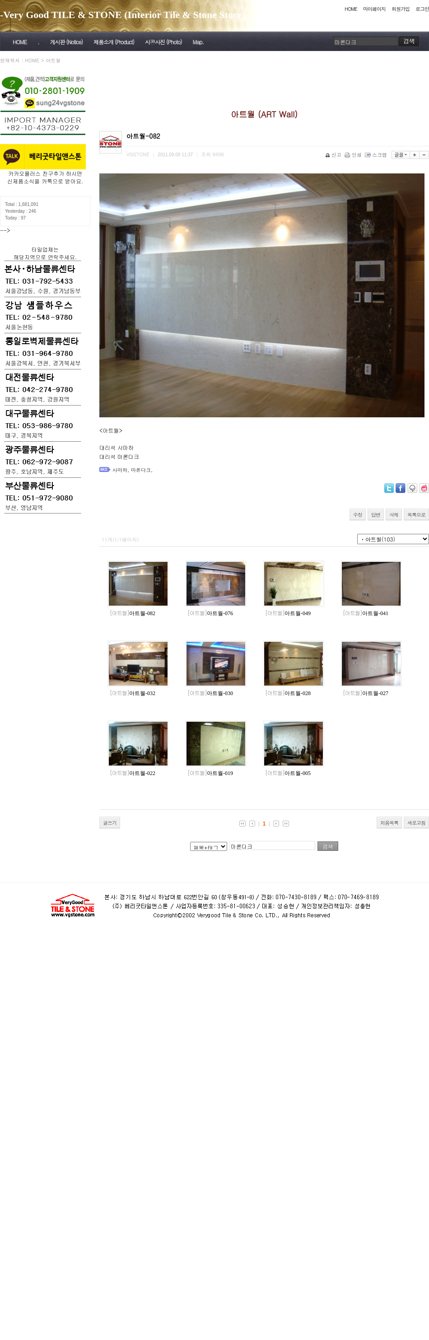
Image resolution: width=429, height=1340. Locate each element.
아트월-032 (132, 693)
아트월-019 (210, 773)
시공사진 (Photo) (163, 42)
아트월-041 (365, 613)
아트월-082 (132, 613)
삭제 (393, 514)
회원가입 (401, 8)
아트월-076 (210, 613)
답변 (375, 514)
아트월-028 (288, 693)
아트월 (53, 60)
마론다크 (141, 470)
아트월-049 (288, 613)
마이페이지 (374, 8)
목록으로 (416, 514)
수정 (357, 514)
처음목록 (389, 822)
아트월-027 (365, 693)
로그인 (422, 8)
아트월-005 (288, 773)
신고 (333, 154)
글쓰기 (110, 822)
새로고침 (416, 822)
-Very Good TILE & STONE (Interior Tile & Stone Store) (122, 14)
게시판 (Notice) (66, 42)
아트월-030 (210, 693)
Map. (198, 42)
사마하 (119, 470)
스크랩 (376, 154)
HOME (351, 8)
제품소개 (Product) (113, 42)
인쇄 (354, 154)
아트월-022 (132, 773)
